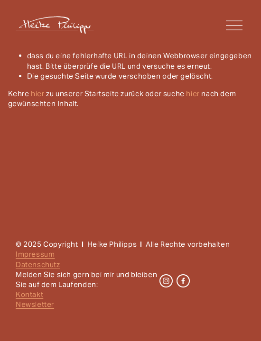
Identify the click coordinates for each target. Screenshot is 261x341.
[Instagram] (166, 280)
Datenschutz (38, 264)
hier (37, 93)
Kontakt (29, 294)
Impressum (35, 254)
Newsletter (35, 304)
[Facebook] (183, 280)
